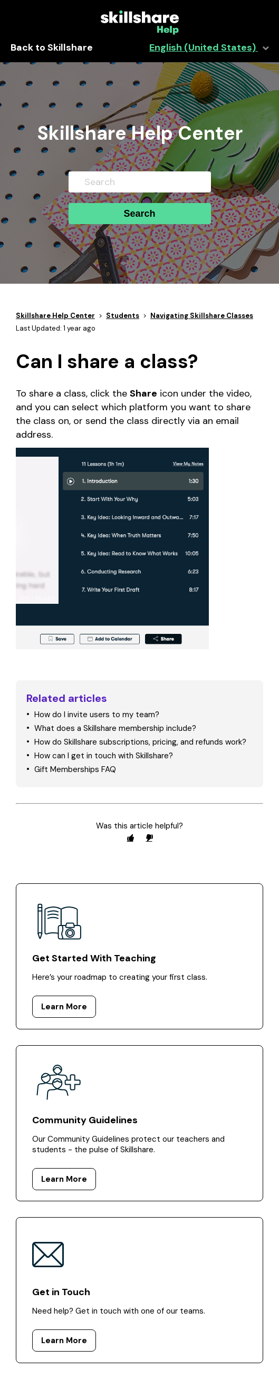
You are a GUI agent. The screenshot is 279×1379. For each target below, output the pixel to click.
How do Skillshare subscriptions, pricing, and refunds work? (140, 742)
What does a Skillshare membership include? (115, 728)
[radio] (130, 838)
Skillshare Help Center (55, 315)
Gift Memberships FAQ (75, 769)
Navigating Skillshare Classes (201, 315)
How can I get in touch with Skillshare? (103, 755)
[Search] (140, 181)
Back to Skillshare (52, 48)
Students (122, 315)
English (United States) (203, 48)
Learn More (64, 1006)
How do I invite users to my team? (96, 714)
